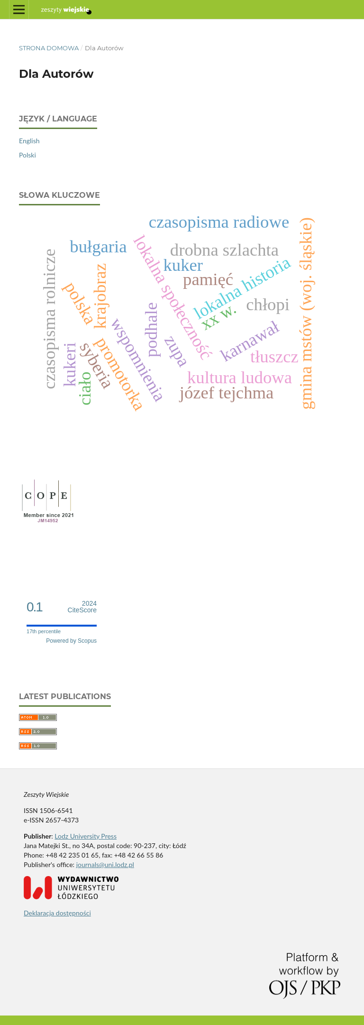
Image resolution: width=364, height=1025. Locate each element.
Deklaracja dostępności (57, 913)
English (29, 141)
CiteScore (82, 607)
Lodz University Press (86, 836)
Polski (27, 155)
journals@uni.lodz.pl (105, 864)
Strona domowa (49, 48)
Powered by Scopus (71, 640)
